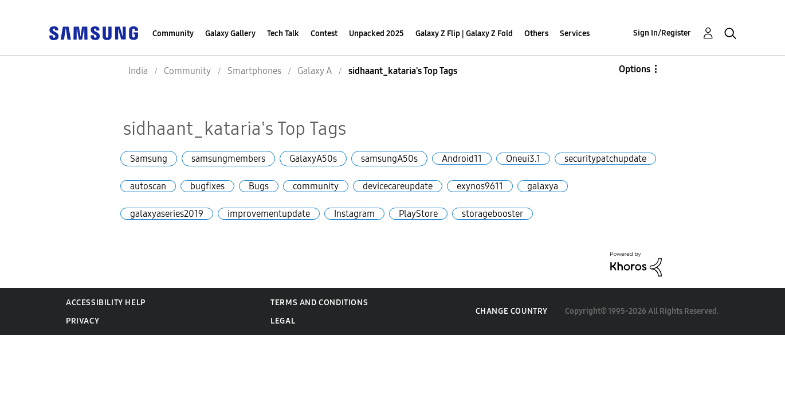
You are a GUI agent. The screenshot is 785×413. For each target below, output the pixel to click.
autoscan (148, 186)
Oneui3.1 (523, 158)
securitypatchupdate (605, 158)
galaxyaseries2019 (166, 213)
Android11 (462, 158)
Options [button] (634, 69)
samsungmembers (228, 158)
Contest (324, 33)
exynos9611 (480, 186)
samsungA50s (389, 158)
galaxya (542, 186)
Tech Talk (283, 33)
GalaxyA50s (313, 158)
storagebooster (492, 213)
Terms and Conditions (319, 302)
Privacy (82, 321)
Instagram (354, 213)
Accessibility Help (106, 302)
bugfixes (207, 186)
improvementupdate (268, 213)
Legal (282, 321)
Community (173, 33)
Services (575, 33)
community (316, 186)
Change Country (512, 311)
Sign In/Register (662, 33)
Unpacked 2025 (376, 33)
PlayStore (418, 213)
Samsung (148, 158)
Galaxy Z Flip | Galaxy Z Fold (464, 33)
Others (536, 33)
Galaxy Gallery (230, 33)
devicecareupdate (398, 186)
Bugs (259, 186)
